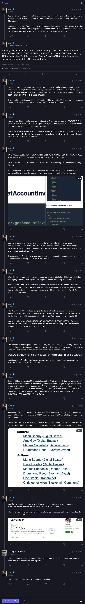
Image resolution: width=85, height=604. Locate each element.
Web (27, 64)
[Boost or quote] (27, 36)
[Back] (39, 3)
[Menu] (81, 601)
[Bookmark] (63, 36)
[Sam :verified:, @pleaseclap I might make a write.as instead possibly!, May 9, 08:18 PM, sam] (42, 578)
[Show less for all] (82, 3)
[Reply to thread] (10, 107)
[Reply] (11, 36)
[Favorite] (45, 36)
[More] (81, 36)
